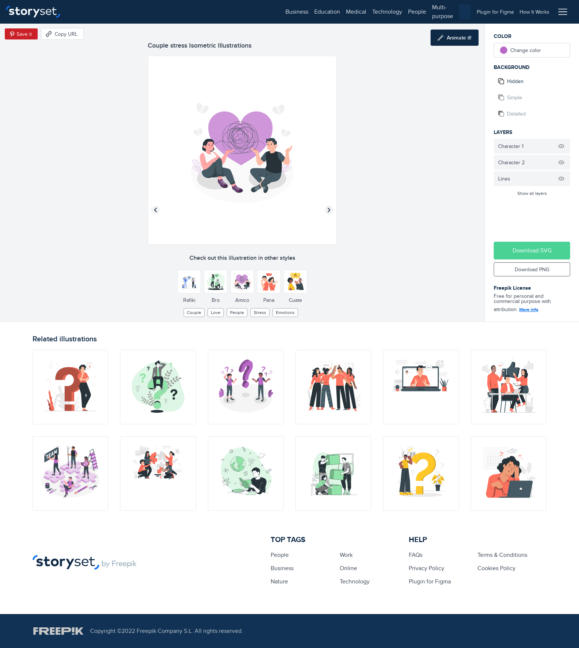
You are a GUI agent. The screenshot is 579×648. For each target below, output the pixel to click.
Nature (279, 581)
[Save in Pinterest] (21, 34)
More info (528, 310)
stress (260, 312)
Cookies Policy (496, 568)
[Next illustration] (329, 210)
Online (348, 568)
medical (143, 11)
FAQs (415, 555)
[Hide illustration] (561, 146)
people (204, 11)
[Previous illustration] (155, 210)
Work (346, 555)
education (114, 11)
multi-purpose (236, 11)
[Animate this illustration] (455, 38)
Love (215, 312)
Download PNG (532, 269)
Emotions (285, 312)
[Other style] (189, 281)
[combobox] (365, 11)
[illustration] (70, 387)
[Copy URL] (62, 34)
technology (174, 11)
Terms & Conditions (502, 555)
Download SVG (532, 250)
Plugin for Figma (430, 581)
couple (194, 312)
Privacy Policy (426, 568)
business (83, 11)
